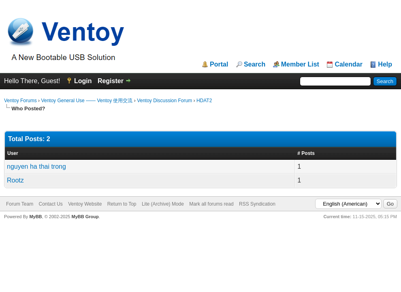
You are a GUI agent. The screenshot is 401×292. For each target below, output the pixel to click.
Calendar (348, 64)
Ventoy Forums (20, 100)
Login (83, 80)
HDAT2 (204, 100)
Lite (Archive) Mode (163, 204)
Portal (219, 64)
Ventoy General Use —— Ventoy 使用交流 (86, 100)
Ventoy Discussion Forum (164, 100)
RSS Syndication (257, 204)
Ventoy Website (85, 204)
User (12, 153)
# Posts (306, 153)
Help (385, 64)
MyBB (35, 216)
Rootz (15, 180)
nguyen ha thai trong (36, 166)
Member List (300, 64)
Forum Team (19, 204)
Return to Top (122, 204)
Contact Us (50, 204)
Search (254, 64)
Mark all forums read (211, 204)
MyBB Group (84, 216)
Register (111, 80)
